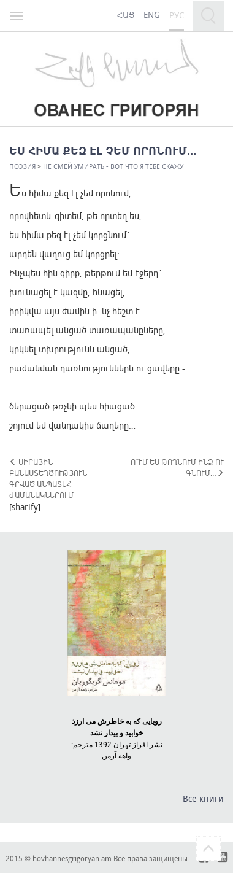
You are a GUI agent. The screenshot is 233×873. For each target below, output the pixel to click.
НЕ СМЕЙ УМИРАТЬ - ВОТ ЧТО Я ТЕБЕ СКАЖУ (113, 166)
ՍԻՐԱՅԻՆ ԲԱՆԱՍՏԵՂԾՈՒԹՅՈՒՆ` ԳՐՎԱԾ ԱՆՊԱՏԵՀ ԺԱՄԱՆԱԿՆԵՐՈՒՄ (50, 478)
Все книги (203, 798)
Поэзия (22, 166)
